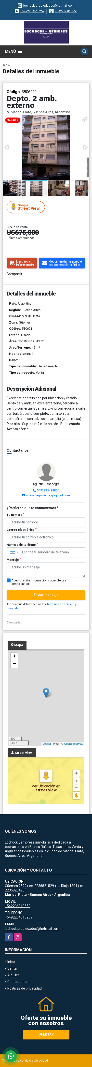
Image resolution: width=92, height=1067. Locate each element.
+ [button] (14, 656)
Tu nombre (15, 515)
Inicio (6, 65)
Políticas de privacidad (24, 988)
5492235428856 (48, 490)
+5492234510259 (32, 11)
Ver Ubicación (44, 786)
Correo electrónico (22, 530)
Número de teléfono (22, 545)
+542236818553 (66, 11)
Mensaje (14, 560)
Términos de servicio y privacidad (25, 1060)
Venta (12, 968)
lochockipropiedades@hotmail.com (32, 929)
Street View (26, 207)
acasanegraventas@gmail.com (48, 495)
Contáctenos (17, 982)
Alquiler (13, 975)
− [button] (14, 664)
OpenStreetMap (73, 743)
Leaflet (47, 743)
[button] (85, 119)
